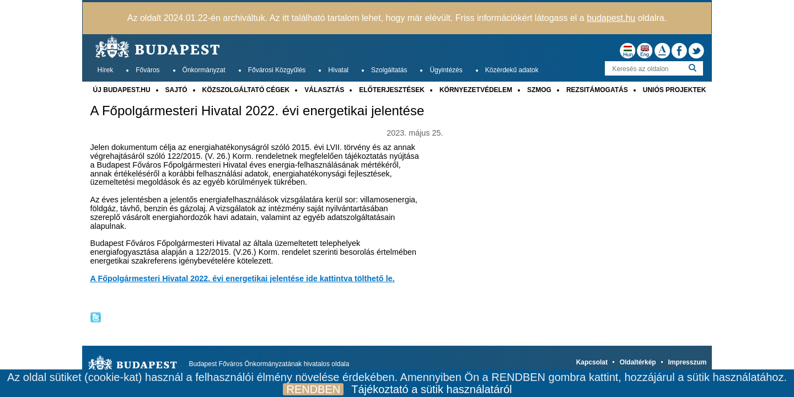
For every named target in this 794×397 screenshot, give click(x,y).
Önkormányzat (204, 70)
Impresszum (687, 362)
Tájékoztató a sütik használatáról (431, 389)
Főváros (147, 70)
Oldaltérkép (638, 362)
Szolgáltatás (389, 70)
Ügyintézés (446, 70)
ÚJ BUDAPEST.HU (122, 90)
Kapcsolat (592, 362)
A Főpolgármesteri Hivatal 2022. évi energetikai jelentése (257, 111)
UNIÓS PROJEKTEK (674, 90)
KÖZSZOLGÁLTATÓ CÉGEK (246, 90)
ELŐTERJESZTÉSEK (392, 90)
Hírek (106, 70)
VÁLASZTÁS (324, 90)
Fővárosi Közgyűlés (277, 70)
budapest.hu (611, 18)
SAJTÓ (176, 90)
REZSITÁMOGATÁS (597, 90)
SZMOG (539, 90)
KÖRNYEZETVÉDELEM (475, 90)
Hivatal (338, 70)
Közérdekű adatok (512, 70)
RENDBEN (313, 389)
